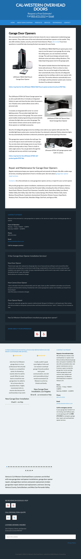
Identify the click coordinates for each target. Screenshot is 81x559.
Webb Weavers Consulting (58, 554)
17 (33, 466)
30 (27, 470)
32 (30, 470)
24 (44, 466)
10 (21, 466)
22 (41, 466)
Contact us (12, 181)
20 (38, 466)
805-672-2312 (61, 397)
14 (28, 466)
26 (48, 466)
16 (31, 466)
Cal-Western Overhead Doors (40, 7)
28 (51, 466)
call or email (56, 42)
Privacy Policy (72, 543)
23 (43, 466)
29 (25, 470)
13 (26, 466)
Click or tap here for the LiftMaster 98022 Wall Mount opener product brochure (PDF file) (37, 87)
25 (46, 466)
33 (32, 470)
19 (36, 466)
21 (39, 466)
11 (23, 466)
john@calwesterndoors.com (16, 241)
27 (49, 466)
